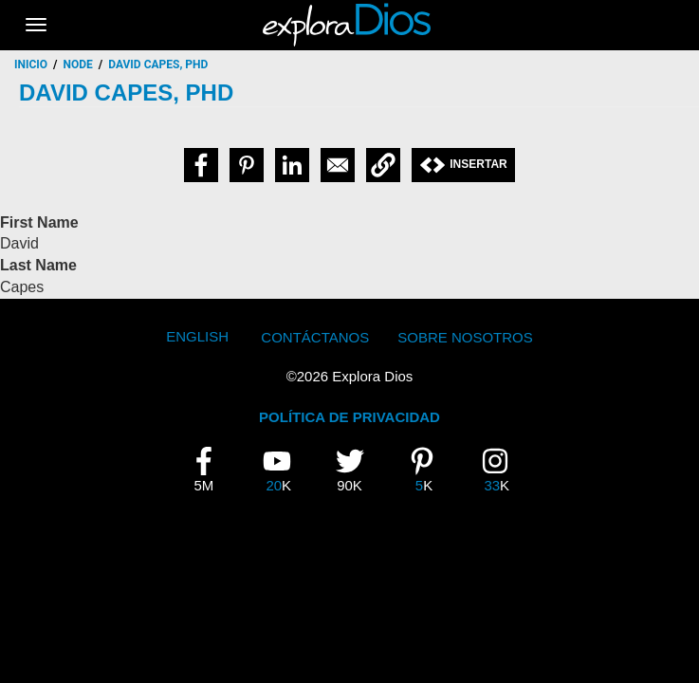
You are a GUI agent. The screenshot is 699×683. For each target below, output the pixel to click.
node (78, 64)
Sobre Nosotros (465, 337)
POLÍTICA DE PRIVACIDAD (349, 417)
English (197, 336)
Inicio (30, 64)
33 (502, 469)
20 (283, 469)
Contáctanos (315, 337)
